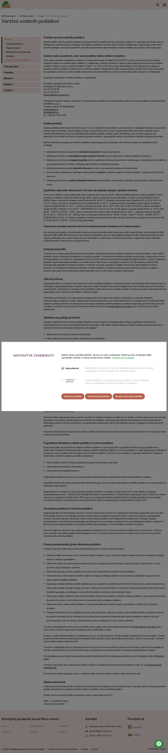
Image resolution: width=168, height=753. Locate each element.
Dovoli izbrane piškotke (99, 396)
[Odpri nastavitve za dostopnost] (159, 744)
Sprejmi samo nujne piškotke (130, 396)
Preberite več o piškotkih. (123, 358)
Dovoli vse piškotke (73, 396)
